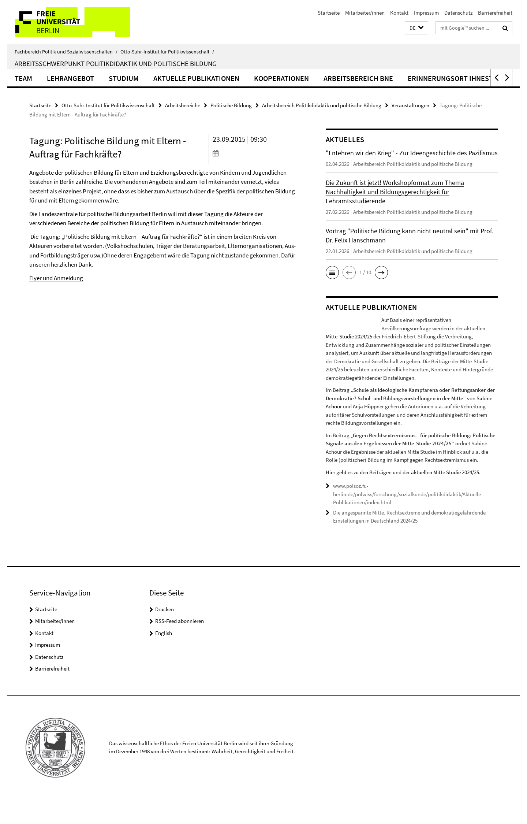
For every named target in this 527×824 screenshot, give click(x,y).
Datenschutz (458, 12)
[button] (416, 28)
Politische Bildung (231, 105)
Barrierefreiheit (495, 12)
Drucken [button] (164, 633)
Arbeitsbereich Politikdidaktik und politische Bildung (321, 105)
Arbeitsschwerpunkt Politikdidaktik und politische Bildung (116, 63)
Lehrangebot (70, 78)
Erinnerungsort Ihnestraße (460, 78)
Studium (124, 78)
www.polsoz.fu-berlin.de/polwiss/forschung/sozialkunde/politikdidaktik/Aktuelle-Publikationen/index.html (408, 519)
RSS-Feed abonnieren (179, 645)
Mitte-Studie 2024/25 (404, 336)
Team (23, 78)
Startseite (329, 12)
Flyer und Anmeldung (56, 278)
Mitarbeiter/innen (365, 12)
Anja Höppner (368, 431)
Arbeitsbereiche (182, 105)
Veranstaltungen (410, 105)
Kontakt (399, 12)
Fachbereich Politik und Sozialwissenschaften (66, 51)
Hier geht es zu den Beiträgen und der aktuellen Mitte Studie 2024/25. (404, 496)
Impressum (426, 12)
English (163, 657)
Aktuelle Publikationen (196, 78)
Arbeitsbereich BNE (358, 78)
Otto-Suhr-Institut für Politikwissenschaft (167, 51)
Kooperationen (281, 78)
